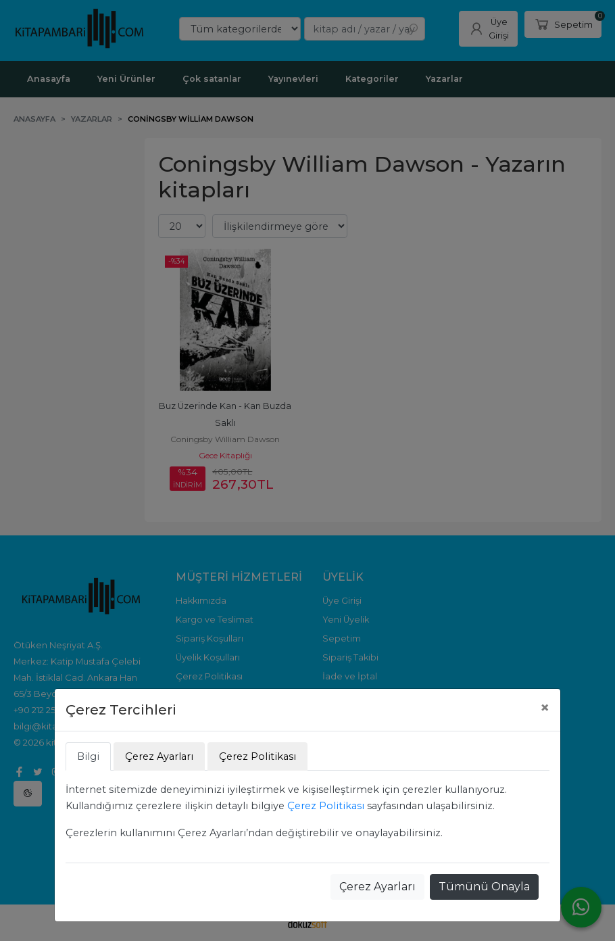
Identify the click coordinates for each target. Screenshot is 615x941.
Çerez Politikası (325, 806)
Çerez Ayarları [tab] (159, 756)
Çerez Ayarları (377, 886)
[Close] (544, 708)
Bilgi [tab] (88, 756)
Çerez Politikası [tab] (257, 756)
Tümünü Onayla (484, 886)
